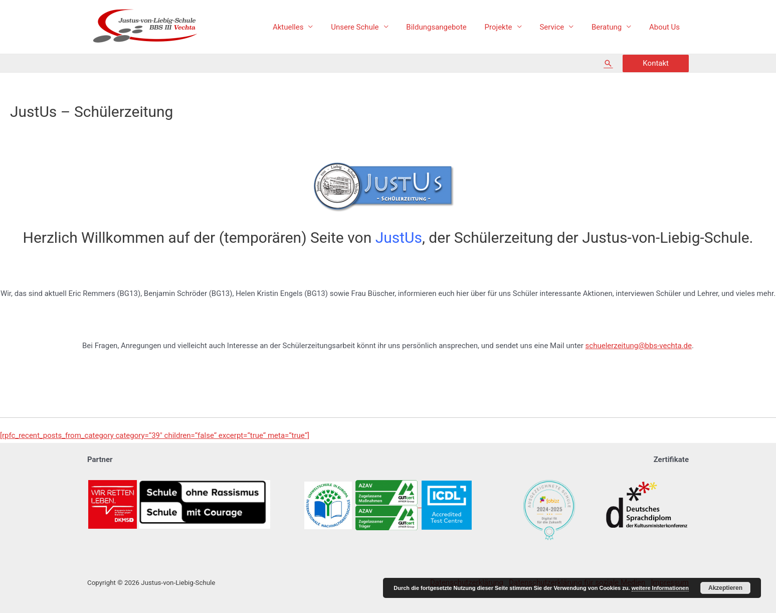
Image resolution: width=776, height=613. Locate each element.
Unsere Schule (371, 27)
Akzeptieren (725, 587)
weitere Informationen (660, 588)
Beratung (611, 27)
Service (559, 27)
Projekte (508, 27)
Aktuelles (307, 27)
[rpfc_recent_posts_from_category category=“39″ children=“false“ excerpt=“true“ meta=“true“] (154, 435)
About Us (666, 27)
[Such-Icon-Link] (608, 63)
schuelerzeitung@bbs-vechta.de (639, 345)
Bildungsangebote (449, 27)
